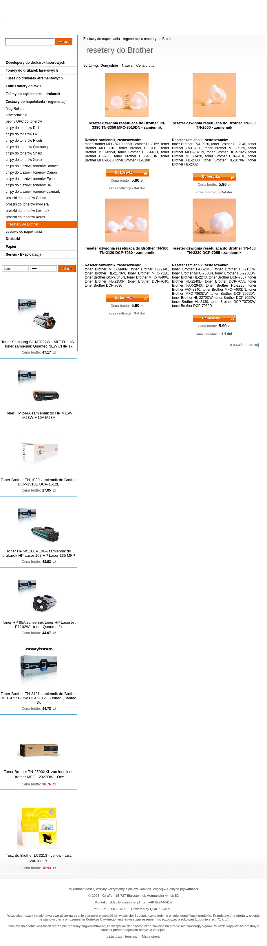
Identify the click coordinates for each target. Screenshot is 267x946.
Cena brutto (145, 65)
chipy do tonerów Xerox (24, 160)
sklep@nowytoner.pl (124, 902)
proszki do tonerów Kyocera (27, 204)
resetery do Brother (24, 224)
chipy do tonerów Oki (22, 134)
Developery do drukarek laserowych (35, 63)
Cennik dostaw (35, 29)
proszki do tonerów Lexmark (27, 211)
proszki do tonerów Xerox (25, 217)
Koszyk (242, 4)
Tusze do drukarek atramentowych (34, 78)
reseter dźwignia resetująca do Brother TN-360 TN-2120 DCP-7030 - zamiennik (126, 250)
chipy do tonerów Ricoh (24, 141)
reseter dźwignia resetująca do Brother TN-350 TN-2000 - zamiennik (214, 125)
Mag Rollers (15, 109)
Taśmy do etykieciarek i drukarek (33, 94)
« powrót (236, 345)
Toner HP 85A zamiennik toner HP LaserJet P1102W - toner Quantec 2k (39, 624)
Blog (9, 29)
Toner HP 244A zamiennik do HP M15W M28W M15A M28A (38, 415)
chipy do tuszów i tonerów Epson (31, 179)
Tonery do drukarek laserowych (32, 70)
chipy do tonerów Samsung (27, 147)
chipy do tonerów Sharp (24, 153)
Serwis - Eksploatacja (23, 254)
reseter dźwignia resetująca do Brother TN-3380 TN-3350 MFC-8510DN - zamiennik (127, 125)
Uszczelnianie (16, 115)
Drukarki (13, 239)
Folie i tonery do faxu (23, 86)
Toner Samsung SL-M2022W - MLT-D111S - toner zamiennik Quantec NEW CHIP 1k (38, 344)
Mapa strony (151, 936)
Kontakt (98, 29)
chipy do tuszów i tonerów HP (28, 185)
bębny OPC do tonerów (24, 121)
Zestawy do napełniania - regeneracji (36, 102)
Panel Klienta (70, 29)
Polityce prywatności (182, 889)
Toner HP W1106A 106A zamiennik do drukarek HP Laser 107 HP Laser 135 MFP (38, 553)
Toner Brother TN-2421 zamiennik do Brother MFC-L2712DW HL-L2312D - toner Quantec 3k (39, 698)
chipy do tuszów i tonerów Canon (31, 172)
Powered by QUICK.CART (151, 909)
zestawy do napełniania (24, 232)
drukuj (254, 345)
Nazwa (127, 65)
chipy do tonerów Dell (22, 128)
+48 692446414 (160, 902)
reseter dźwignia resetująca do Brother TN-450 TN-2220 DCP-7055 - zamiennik (214, 250)
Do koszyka (124, 172)
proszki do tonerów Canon (26, 198)
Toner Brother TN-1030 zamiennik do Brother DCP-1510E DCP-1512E (39, 482)
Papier (11, 247)
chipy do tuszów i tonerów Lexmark (33, 192)
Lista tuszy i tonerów (122, 936)
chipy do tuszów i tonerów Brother (32, 166)
